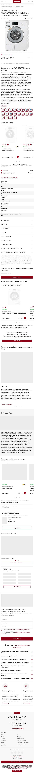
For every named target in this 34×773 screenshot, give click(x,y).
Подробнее (17, 528)
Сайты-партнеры (21, 744)
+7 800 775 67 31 (17, 723)
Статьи (3, 738)
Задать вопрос (17, 340)
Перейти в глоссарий (6, 404)
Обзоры (3, 744)
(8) (18, 146)
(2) (25, 484)
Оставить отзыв (17, 277)
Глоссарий (3, 740)
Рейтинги (3, 745)
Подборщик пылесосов (23, 742)
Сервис (19, 736)
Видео (2, 742)
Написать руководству (17, 761)
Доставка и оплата (22, 734)
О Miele (3, 734)
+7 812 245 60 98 (17, 717)
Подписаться (17, 638)
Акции (2, 736)
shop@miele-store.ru (17, 757)
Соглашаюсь (17, 770)
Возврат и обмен (21, 740)
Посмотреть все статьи (17, 563)
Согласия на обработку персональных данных (17, 768)
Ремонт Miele (20, 738)
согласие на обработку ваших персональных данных (20, 766)
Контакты (19, 745)
